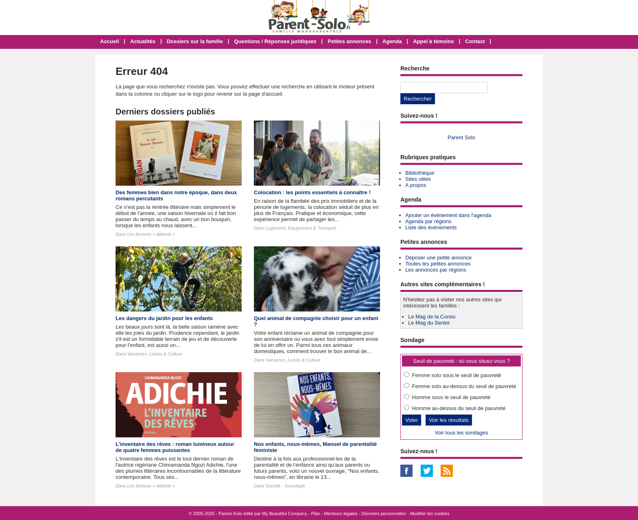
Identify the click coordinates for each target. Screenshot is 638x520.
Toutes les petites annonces (437, 264)
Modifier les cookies (430, 513)
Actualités (142, 41)
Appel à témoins (433, 41)
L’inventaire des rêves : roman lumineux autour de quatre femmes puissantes (175, 447)
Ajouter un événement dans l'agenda (448, 215)
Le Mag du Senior (429, 323)
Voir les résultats (449, 420)
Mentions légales (341, 513)
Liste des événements (431, 227)
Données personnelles (384, 513)
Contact (475, 41)
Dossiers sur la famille (195, 41)
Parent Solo (461, 137)
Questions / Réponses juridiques (275, 41)
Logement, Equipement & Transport (301, 228)
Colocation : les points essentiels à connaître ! (312, 192)
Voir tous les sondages (461, 433)
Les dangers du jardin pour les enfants (164, 318)
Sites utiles (418, 179)
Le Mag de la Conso (431, 317)
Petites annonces (349, 41)
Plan (315, 513)
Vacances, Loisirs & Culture (154, 353)
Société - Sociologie (285, 485)
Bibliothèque (420, 173)
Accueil (109, 41)
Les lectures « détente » (151, 234)
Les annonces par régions (435, 270)
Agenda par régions (428, 221)
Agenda (392, 41)
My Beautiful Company (284, 513)
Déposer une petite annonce (438, 258)
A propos (415, 185)
